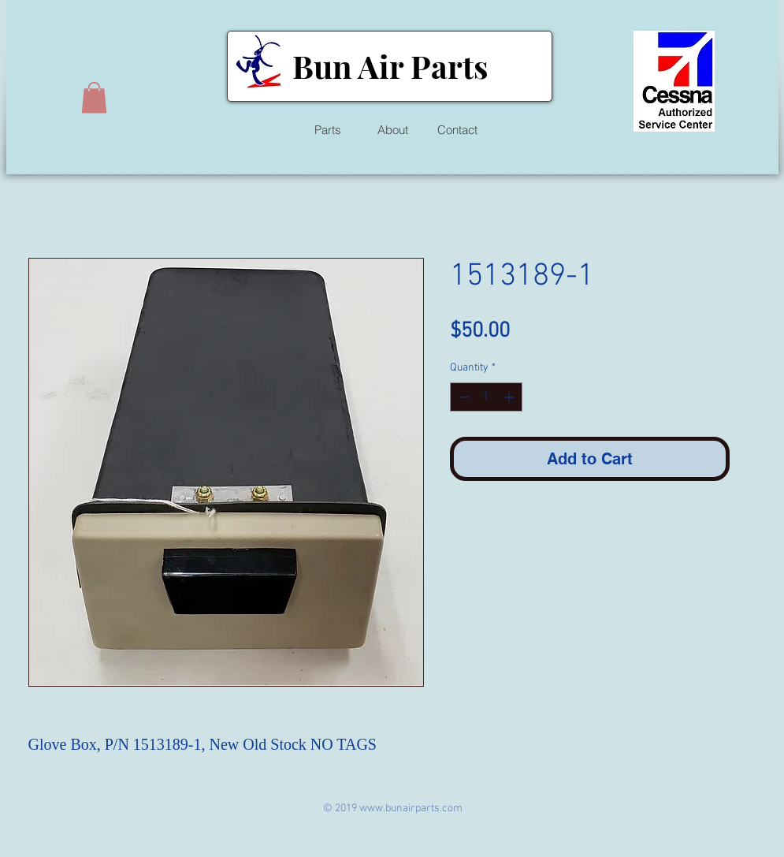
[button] (94, 97)
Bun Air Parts (390, 66)
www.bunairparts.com (411, 808)
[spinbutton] (486, 397)
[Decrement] (462, 397)
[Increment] (510, 397)
